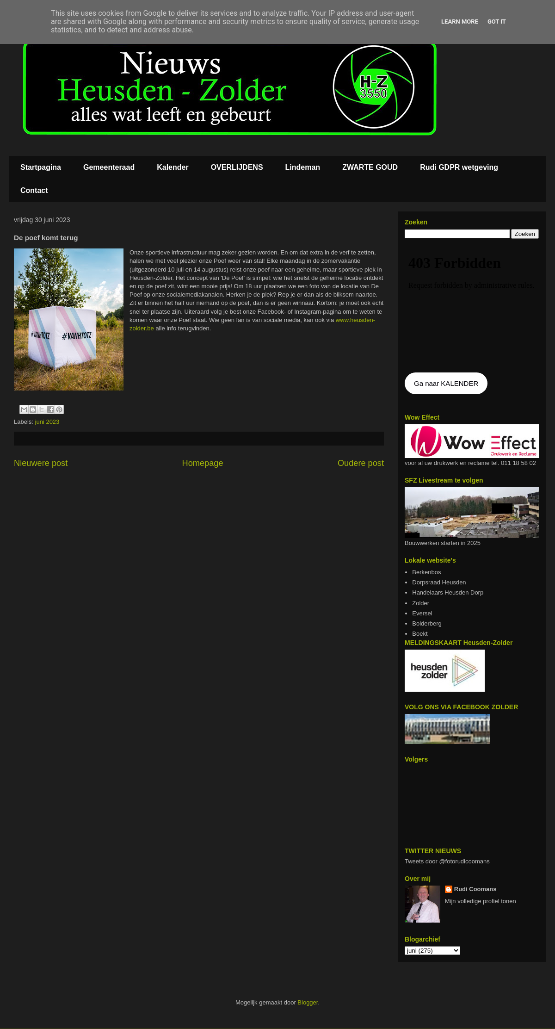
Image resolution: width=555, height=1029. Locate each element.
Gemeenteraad (109, 167)
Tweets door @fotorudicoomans (447, 861)
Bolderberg (427, 623)
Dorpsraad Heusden (439, 582)
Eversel (422, 613)
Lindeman (303, 167)
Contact (34, 190)
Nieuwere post (41, 463)
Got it (496, 21)
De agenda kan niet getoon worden (472, 306)
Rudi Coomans (475, 889)
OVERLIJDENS (237, 167)
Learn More (459, 21)
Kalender (172, 167)
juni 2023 (47, 421)
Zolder (420, 603)
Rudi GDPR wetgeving (459, 167)
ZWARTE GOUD (370, 167)
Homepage (202, 463)
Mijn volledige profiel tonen (480, 901)
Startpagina (40, 167)
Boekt (419, 633)
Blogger (307, 1002)
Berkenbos (426, 572)
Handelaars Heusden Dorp (447, 592)
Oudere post (361, 463)
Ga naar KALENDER (446, 383)
